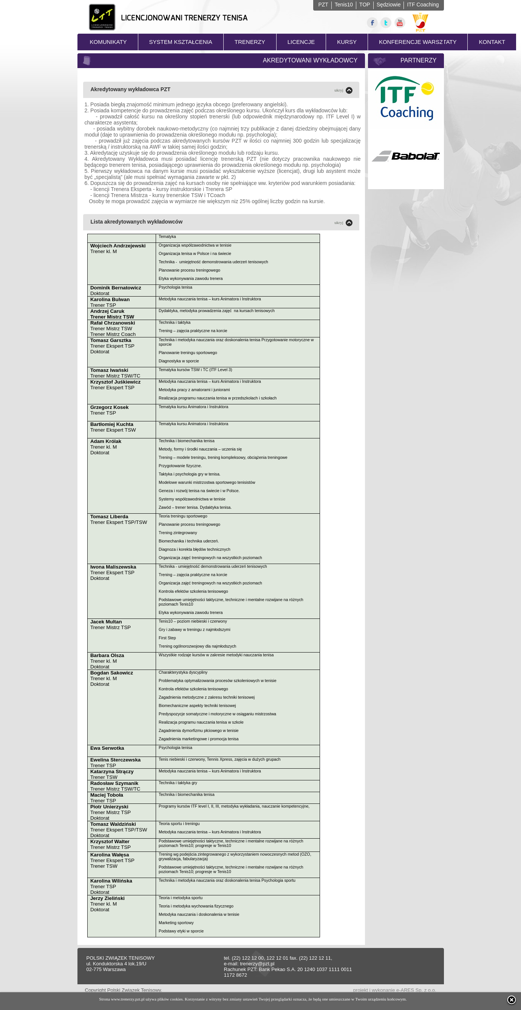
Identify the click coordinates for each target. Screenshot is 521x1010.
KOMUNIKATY (108, 42)
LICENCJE (301, 42)
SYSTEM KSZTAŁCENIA (180, 42)
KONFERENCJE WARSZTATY (418, 42)
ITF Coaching (423, 5)
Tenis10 (344, 5)
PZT (323, 5)
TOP (364, 5)
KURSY (347, 42)
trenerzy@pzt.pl (257, 963)
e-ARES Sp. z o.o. (416, 990)
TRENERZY (250, 42)
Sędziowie (389, 5)
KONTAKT (492, 42)
